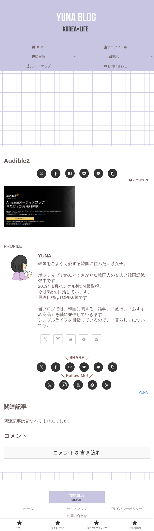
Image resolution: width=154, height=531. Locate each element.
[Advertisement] (77, 109)
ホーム (28, 509)
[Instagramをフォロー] (58, 339)
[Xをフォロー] (45, 339)
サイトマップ (77, 509)
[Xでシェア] (41, 173)
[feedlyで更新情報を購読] (83, 339)
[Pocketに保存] (84, 173)
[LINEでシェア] (98, 173)
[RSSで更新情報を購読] (96, 339)
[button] (112, 173)
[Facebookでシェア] (55, 173)
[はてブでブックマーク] (70, 173)
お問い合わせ (77, 516)
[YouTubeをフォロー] (71, 339)
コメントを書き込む (77, 453)
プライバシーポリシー (125, 509)
